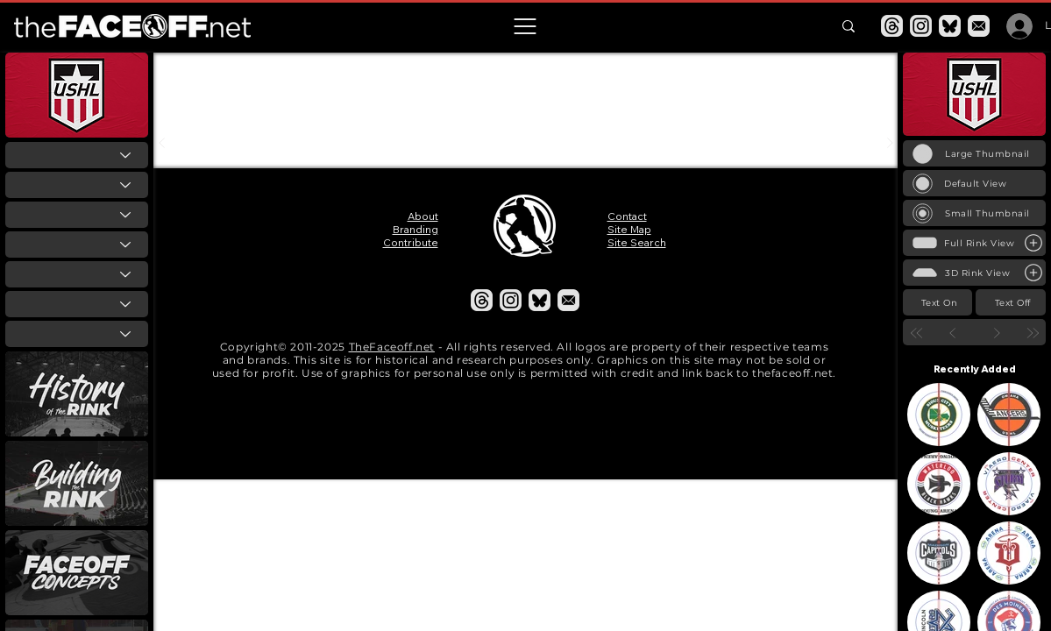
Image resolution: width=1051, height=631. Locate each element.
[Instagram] (921, 26)
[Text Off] (1011, 302)
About (423, 216)
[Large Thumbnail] (974, 153)
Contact (627, 216)
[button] (525, 26)
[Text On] (937, 302)
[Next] (996, 332)
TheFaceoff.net (392, 346)
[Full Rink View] (974, 243)
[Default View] (974, 183)
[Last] (1032, 332)
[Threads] (892, 26)
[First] (916, 332)
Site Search (636, 242)
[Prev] (952, 332)
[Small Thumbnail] (974, 213)
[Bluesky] (950, 26)
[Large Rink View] (1033, 243)
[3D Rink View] (974, 272)
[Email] (979, 26)
